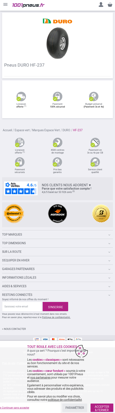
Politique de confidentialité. (56, 317)
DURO (66, 130)
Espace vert (22, 130)
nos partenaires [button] (40, 377)
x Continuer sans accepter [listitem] (14, 407)
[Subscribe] (55, 306)
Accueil (7, 130)
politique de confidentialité (65, 399)
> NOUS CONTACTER (14, 329)
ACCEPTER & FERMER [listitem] (102, 408)
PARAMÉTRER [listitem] (74, 407)
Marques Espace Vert (46, 130)
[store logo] (29, 5)
